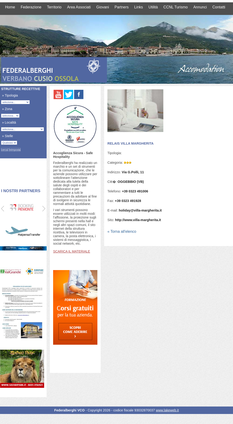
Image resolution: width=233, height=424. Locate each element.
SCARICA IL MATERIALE (71, 251)
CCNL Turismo (175, 7)
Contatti (218, 7)
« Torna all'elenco (121, 231)
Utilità (153, 7)
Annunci (200, 7)
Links (138, 7)
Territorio (54, 7)
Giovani (102, 7)
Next (44, 209)
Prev (3, 209)
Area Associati (79, 7)
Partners (122, 7)
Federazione (31, 7)
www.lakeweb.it (167, 410)
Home (10, 7)
